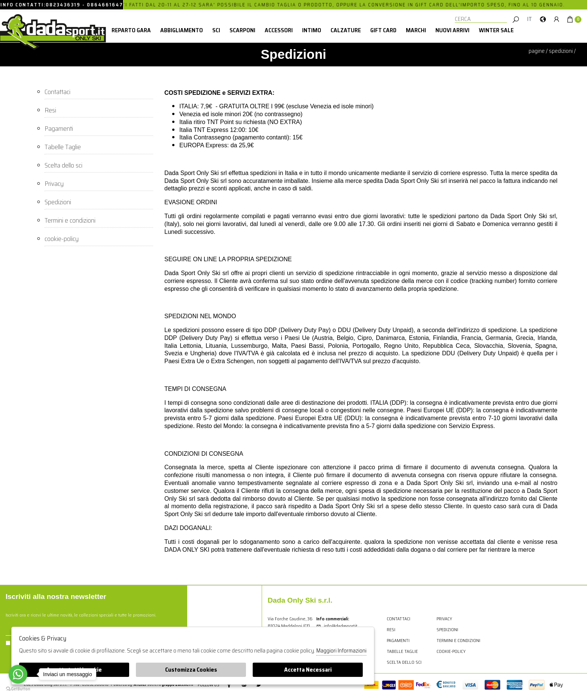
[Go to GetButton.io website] (18, 688)
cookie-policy (62, 238)
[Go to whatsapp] (18, 674)
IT (529, 19)
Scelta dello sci (63, 165)
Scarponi (242, 30)
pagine (537, 50)
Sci (216, 30)
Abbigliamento (181, 30)
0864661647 (105, 5)
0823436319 (63, 5)
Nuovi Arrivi (452, 30)
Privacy (54, 183)
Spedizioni (561, 50)
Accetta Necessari (308, 669)
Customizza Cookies (191, 669)
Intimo (311, 30)
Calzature (346, 30)
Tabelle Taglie (63, 146)
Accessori (279, 30)
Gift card (383, 30)
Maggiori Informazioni (341, 650)
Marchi (416, 30)
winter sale (496, 30)
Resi (50, 110)
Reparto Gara (131, 30)
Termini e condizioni (70, 220)
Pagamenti (59, 128)
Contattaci (57, 91)
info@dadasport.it (336, 625)
